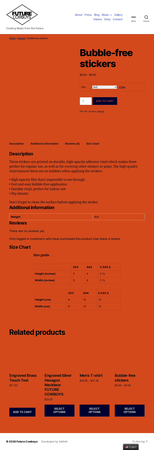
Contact (118, 19)
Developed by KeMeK (54, 441)
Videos (97, 19)
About (78, 14)
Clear (122, 87)
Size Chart (92, 143)
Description (16, 143)
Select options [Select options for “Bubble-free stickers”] (130, 410)
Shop (107, 19)
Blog (96, 14)
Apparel (21, 38)
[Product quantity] (86, 101)
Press (88, 14)
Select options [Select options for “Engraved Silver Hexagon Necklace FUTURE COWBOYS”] (59, 410)
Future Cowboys (26, 441)
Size (83, 87)
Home (12, 38)
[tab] (16, 144)
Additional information (44, 143)
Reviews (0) (72, 143)
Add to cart (105, 100)
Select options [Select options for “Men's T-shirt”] (95, 410)
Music (105, 14)
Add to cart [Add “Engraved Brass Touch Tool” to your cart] (22, 412)
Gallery (118, 14)
